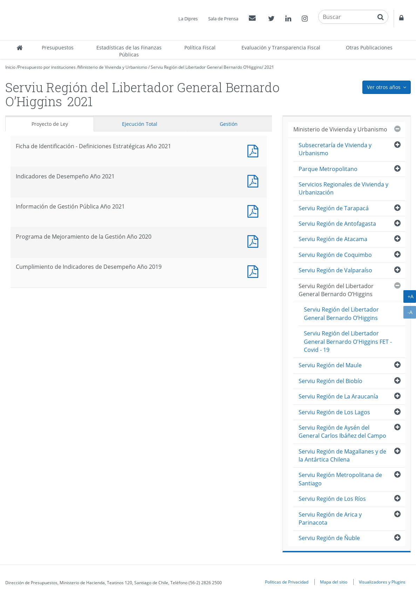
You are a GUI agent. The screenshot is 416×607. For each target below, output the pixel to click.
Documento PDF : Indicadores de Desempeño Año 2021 (254, 180)
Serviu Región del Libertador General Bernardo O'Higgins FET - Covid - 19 (348, 341)
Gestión (229, 124)
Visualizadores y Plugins (382, 582)
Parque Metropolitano (328, 169)
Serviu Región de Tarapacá (334, 208)
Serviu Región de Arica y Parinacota (330, 518)
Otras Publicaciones (369, 47)
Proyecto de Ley (50, 124)
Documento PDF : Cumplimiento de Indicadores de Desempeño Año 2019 (254, 271)
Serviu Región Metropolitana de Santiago (340, 479)
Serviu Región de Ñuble (329, 538)
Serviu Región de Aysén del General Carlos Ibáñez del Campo (342, 431)
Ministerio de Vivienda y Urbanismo (112, 67)
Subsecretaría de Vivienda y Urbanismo (335, 149)
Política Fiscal (200, 47)
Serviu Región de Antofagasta (337, 223)
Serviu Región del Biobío (330, 381)
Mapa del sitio (333, 582)
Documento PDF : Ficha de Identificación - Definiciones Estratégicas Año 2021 (254, 150)
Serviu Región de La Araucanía (338, 396)
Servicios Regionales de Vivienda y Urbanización (343, 188)
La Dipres (188, 18)
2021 (269, 67)
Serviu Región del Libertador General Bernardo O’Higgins (206, 67)
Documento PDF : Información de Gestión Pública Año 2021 (254, 210)
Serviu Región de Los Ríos (332, 499)
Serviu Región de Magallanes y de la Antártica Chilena (342, 455)
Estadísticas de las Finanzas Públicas (129, 51)
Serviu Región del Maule (330, 365)
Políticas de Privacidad (286, 582)
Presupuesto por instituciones (47, 67)
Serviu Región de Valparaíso (335, 270)
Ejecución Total (139, 124)
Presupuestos (58, 47)
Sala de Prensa (223, 18)
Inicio (10, 67)
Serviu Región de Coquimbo (335, 255)
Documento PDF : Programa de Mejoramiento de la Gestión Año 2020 (254, 240)
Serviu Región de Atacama (333, 239)
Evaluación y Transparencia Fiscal (280, 47)
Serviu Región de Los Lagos (334, 412)
